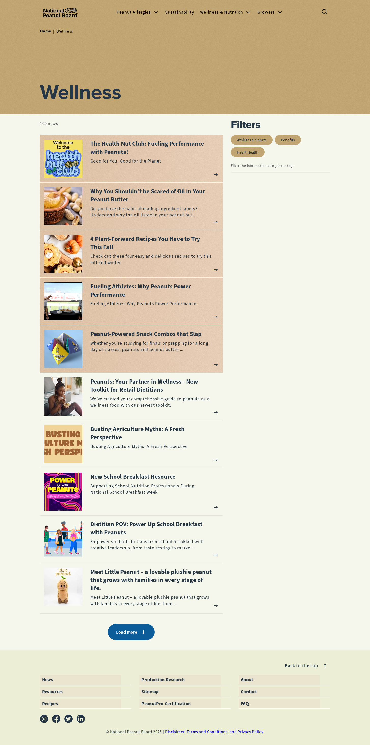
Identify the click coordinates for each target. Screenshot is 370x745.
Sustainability (179, 12)
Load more (131, 632)
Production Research (163, 680)
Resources (52, 692)
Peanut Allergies (138, 12)
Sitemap (150, 692)
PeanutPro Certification (166, 703)
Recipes (50, 703)
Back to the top (306, 666)
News (47, 680)
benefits (291, 139)
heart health (251, 151)
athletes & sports (255, 139)
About (247, 680)
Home (45, 31)
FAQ (245, 703)
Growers (270, 12)
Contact (249, 692)
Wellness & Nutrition (225, 12)
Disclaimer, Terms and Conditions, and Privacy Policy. (214, 731)
